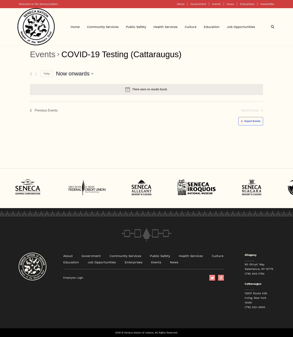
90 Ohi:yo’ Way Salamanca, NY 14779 (259, 266)
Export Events (250, 121)
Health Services (165, 26)
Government (198, 4)
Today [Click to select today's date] (46, 73)
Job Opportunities (241, 26)
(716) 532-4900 (255, 307)
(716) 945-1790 (254, 274)
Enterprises (247, 4)
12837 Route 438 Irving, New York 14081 (256, 297)
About (180, 4)
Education (211, 26)
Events (216, 4)
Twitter (212, 278)
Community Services (103, 26)
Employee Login (73, 277)
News (230, 4)
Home (75, 26)
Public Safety (136, 26)
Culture (190, 26)
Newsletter (267, 4)
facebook (221, 278)
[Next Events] (36, 74)
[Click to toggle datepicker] (74, 74)
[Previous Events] (31, 74)
